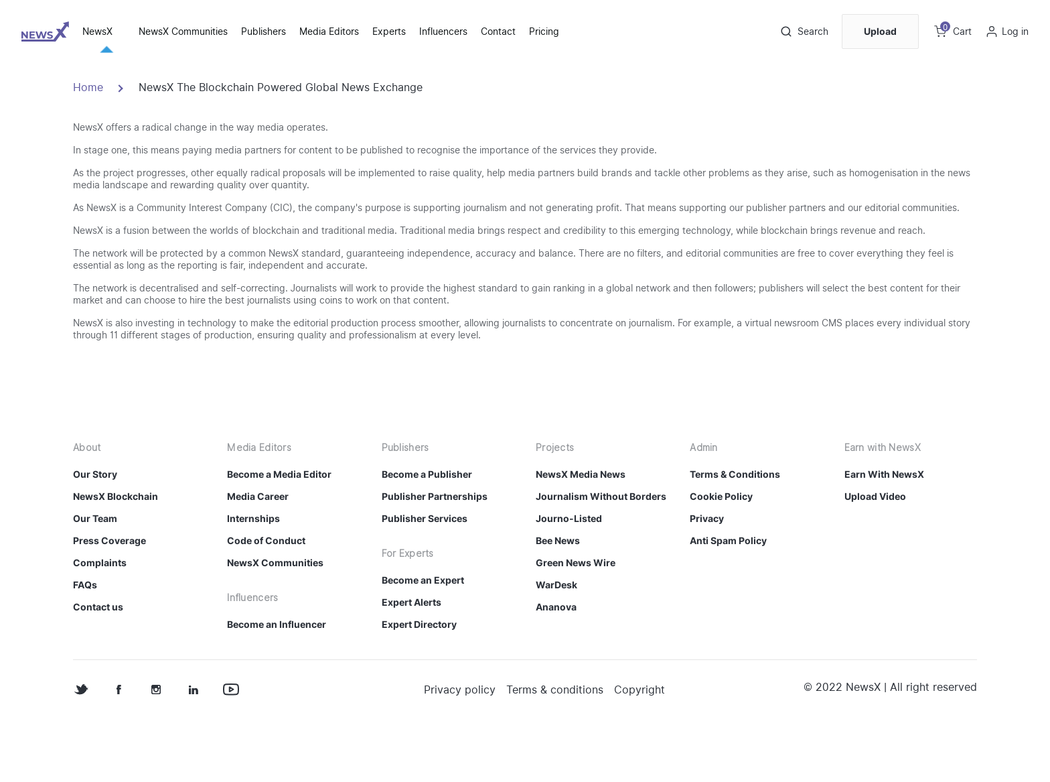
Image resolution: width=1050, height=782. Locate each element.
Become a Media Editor (279, 537)
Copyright (639, 752)
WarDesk (556, 647)
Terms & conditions (554, 752)
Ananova (556, 669)
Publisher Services (424, 581)
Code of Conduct (266, 603)
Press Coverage (109, 603)
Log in (1015, 31)
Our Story (95, 537)
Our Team (95, 581)
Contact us (98, 669)
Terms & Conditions (735, 537)
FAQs (85, 647)
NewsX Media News (580, 537)
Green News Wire (575, 625)
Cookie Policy (721, 559)
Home (88, 150)
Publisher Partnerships (434, 559)
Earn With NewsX (884, 537)
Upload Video (875, 559)
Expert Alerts (411, 665)
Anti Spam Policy (728, 603)
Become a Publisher (427, 537)
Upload (880, 31)
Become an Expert (423, 643)
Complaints (100, 625)
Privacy (707, 581)
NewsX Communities (275, 625)
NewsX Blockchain (115, 559)
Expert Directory (419, 687)
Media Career (258, 559)
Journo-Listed (569, 581)
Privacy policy (460, 752)
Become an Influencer (276, 687)
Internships (253, 581)
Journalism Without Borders (601, 559)
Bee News (558, 603)
